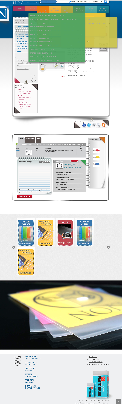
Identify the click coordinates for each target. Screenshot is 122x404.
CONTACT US (91, 354)
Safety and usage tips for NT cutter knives (25, 87)
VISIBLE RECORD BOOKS (38, 20)
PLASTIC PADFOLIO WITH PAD (40, 26)
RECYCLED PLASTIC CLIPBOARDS (41, 23)
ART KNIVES (20, 35)
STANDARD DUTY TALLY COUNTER (41, 41)
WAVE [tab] (38, 135)
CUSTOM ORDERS (94, 356)
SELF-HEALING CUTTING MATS (40, 35)
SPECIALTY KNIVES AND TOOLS (26, 45)
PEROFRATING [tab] (30, 135)
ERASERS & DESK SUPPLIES (32, 373)
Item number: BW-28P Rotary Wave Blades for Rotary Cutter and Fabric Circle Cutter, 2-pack (73, 163)
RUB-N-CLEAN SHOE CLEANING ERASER (43, 50)
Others (19, 62)
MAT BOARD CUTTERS (23, 40)
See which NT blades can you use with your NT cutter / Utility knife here (25, 100)
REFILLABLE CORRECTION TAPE (40, 32)
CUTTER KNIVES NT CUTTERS (75, 14)
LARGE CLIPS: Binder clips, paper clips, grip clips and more (53, 17)
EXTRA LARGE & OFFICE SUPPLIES (33, 386)
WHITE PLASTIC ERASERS (38, 29)
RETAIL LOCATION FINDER (97, 359)
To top (118, 401)
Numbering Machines (24, 59)
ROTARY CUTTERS (22, 42)
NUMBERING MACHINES (30, 366)
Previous (13, 243)
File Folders (20, 56)
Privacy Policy (89, 403)
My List (103, 40)
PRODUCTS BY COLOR (30, 379)
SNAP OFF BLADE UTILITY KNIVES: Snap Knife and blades (27, 31)
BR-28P (18, 146)
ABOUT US (90, 351)
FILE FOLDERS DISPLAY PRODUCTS (34, 352)
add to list (74, 157)
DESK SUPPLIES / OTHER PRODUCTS (46, 14)
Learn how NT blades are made (25, 93)
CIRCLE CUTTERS (22, 37)
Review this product (24, 192)
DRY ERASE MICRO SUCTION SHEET (42, 47)
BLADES (19, 47)
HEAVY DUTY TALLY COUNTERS (40, 38)
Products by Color (23, 65)
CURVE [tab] (21, 135)
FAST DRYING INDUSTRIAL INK (40, 44)
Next (108, 243)
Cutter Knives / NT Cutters (25, 23)
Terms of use (77, 403)
